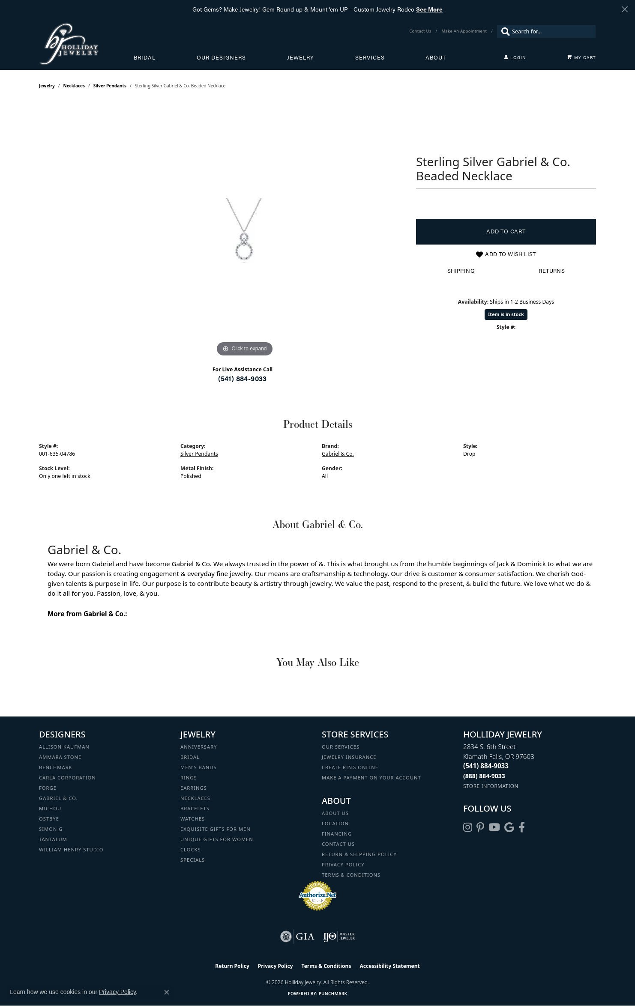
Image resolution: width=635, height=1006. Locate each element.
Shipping (460, 271)
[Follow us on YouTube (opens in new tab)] (494, 827)
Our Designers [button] (221, 57)
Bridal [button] (145, 57)
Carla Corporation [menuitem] (67, 777)
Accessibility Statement (389, 966)
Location (335, 823)
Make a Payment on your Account (371, 777)
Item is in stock (506, 314)
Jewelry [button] (300, 57)
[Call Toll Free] (484, 776)
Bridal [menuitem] (190, 757)
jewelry (47, 86)
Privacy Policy (343, 864)
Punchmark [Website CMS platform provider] (333, 994)
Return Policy (232, 966)
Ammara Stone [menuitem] (60, 757)
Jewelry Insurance (349, 757)
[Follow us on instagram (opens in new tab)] (467, 827)
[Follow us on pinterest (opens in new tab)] (480, 827)
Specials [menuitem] (192, 860)
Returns (552, 271)
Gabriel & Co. (338, 453)
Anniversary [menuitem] (198, 746)
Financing (337, 833)
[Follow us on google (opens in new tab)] (509, 827)
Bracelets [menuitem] (195, 808)
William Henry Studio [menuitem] (71, 849)
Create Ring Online (350, 767)
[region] (244, 230)
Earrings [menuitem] (193, 788)
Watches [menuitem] (192, 818)
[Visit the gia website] (297, 936)
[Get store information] (490, 786)
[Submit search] (503, 31)
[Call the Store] (486, 765)
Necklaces (74, 86)
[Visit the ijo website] (339, 936)
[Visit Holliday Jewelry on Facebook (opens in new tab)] (521, 827)
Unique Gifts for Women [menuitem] (216, 839)
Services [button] (370, 57)
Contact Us (338, 844)
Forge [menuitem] (48, 788)
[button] (515, 57)
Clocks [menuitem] (190, 849)
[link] (421, 31)
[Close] (624, 9)
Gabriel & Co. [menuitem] (58, 798)
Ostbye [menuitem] (49, 818)
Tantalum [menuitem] (53, 839)
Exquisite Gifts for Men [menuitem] (215, 829)
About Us (335, 813)
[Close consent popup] (166, 992)
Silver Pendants (109, 86)
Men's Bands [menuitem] (198, 767)
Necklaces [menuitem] (195, 798)
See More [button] (429, 9)
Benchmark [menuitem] (55, 767)
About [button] (435, 57)
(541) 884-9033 (242, 378)
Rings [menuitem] (188, 777)
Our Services (340, 746)
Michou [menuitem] (50, 808)
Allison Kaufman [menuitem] (64, 746)
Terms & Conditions (351, 875)
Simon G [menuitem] (51, 829)
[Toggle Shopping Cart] (581, 57)
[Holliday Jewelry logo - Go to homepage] (86, 43)
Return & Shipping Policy (359, 854)
